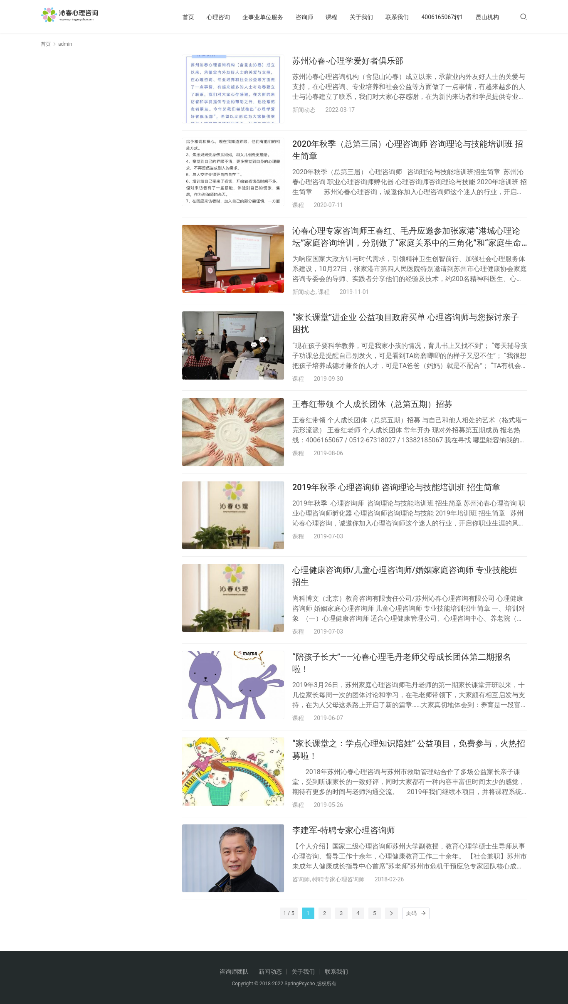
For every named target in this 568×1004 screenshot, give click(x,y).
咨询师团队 (234, 971)
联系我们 (397, 17)
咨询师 (304, 17)
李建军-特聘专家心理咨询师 (343, 848)
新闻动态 (304, 109)
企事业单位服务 (262, 17)
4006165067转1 (442, 17)
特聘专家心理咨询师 (338, 897)
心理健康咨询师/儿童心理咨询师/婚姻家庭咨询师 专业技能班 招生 (404, 588)
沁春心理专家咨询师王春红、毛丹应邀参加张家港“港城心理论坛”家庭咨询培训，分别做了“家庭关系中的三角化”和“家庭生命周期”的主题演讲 (406, 241)
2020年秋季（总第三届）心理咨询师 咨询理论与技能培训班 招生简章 (407, 152)
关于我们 (361, 17)
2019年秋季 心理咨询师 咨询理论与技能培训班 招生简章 (396, 497)
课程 (331, 17)
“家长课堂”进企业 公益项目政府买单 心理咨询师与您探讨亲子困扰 (405, 329)
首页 (188, 17)
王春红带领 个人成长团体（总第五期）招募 (372, 412)
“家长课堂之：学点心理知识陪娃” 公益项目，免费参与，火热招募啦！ (408, 765)
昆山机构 (487, 17)
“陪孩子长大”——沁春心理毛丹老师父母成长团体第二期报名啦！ (401, 677)
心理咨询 (218, 17)
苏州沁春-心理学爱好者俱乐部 (347, 61)
